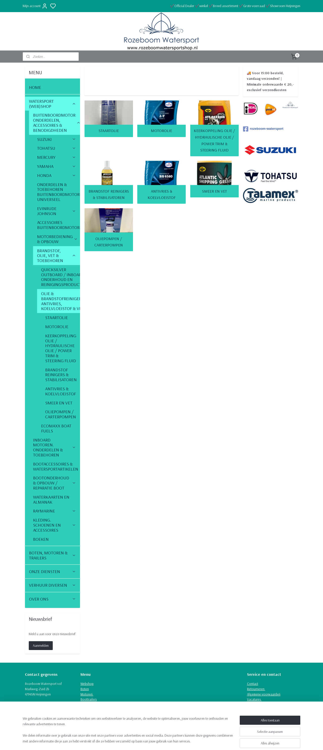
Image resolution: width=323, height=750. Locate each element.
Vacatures (254, 699)
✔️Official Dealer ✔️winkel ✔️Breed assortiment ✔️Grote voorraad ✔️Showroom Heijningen (235, 6)
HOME (35, 87)
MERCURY (56, 157)
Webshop (87, 684)
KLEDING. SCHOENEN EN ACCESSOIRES (54, 525)
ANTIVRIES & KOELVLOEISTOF (161, 194)
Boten (84, 689)
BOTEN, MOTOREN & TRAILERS (52, 555)
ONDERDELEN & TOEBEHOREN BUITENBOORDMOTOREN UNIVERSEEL (58, 192)
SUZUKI (56, 139)
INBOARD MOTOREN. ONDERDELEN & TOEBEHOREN (54, 447)
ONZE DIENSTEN (52, 571)
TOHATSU (56, 148)
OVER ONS (52, 599)
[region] (128, 733)
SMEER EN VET (214, 190)
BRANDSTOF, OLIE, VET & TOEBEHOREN (56, 256)
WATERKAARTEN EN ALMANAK (51, 499)
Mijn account (35, 6)
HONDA (56, 175)
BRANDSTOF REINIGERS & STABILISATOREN (108, 194)
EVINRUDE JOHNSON (56, 210)
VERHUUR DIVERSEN (52, 585)
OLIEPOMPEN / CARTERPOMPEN (108, 241)
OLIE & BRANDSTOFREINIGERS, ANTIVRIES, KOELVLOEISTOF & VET (60, 301)
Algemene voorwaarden (263, 694)
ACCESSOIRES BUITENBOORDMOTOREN (58, 224)
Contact (252, 684)
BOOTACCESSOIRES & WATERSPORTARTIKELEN (56, 466)
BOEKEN (41, 539)
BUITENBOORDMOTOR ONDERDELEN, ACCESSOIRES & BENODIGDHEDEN (56, 122)
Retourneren (256, 689)
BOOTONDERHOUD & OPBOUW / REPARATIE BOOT (54, 483)
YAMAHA (56, 166)
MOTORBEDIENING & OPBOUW (57, 239)
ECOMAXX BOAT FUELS (56, 428)
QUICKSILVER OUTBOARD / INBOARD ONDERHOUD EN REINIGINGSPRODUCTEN (60, 277)
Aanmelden (41, 645)
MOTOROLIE (161, 130)
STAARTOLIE (108, 130)
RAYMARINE (54, 511)
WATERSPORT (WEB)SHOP (52, 103)
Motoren (86, 694)
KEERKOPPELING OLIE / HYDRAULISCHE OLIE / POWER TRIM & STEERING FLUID (214, 140)
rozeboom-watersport (263, 129)
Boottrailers (88, 699)
